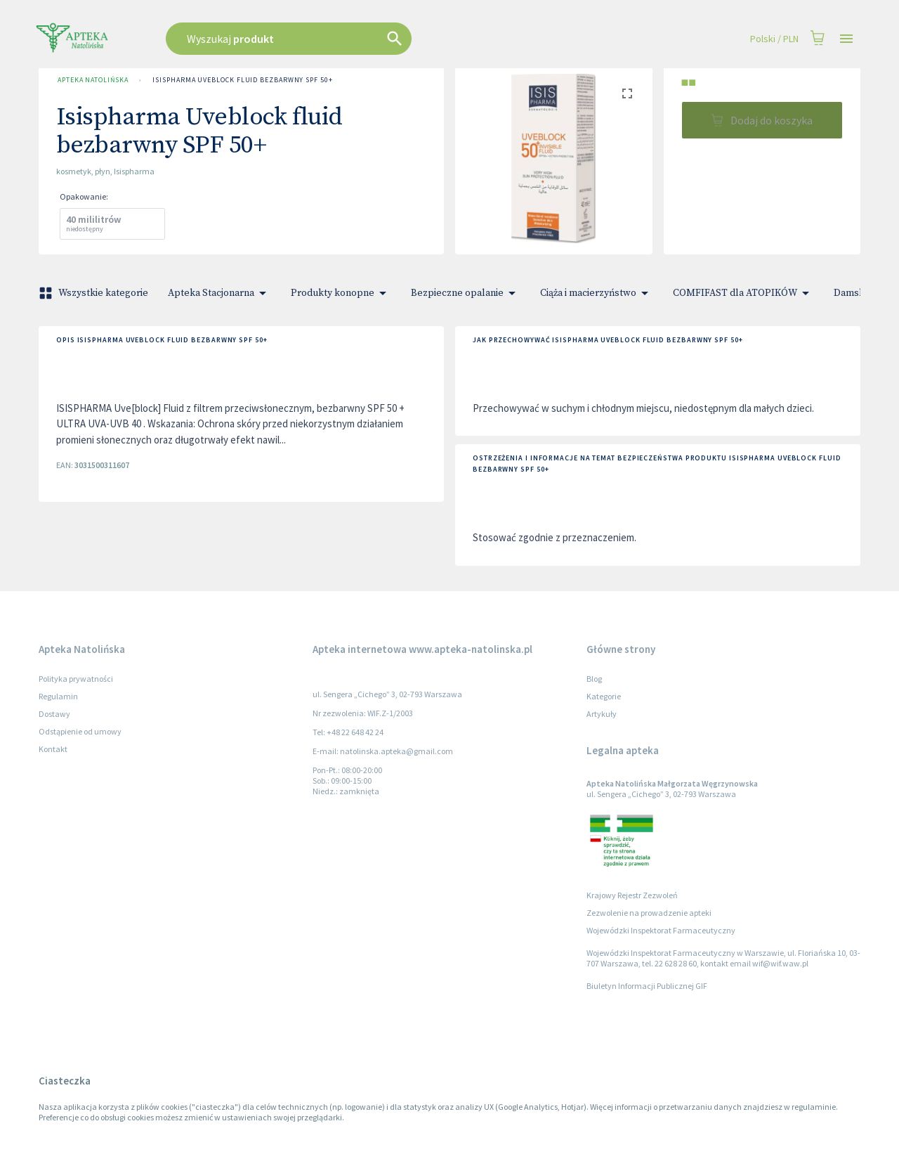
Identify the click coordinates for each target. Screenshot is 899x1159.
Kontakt (53, 749)
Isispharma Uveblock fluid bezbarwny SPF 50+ (242, 80)
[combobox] (359, 38)
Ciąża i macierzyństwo (597, 293)
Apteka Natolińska (92, 80)
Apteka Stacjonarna (219, 293)
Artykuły (601, 713)
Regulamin (58, 696)
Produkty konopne (341, 293)
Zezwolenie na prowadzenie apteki (648, 912)
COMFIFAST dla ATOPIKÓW (743, 293)
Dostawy (54, 713)
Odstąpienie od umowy (80, 731)
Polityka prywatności (76, 678)
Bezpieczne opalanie (465, 293)
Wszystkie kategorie (95, 293)
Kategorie (603, 696)
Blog (594, 678)
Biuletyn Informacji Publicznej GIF (646, 985)
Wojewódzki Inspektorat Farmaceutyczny (660, 930)
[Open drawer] (846, 39)
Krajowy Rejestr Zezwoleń (632, 895)
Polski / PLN (774, 39)
